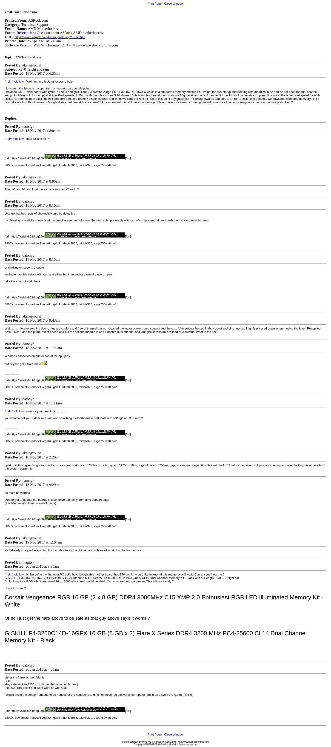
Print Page (155, 3)
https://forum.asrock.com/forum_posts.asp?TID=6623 (49, 37)
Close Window (173, 3)
